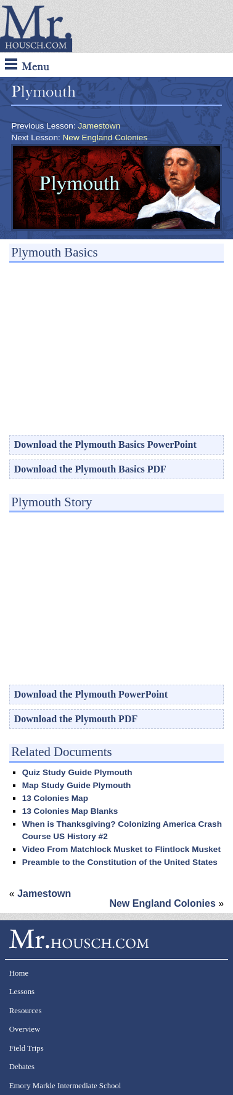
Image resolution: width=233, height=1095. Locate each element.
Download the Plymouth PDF (75, 719)
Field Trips (26, 1048)
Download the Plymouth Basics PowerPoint (105, 444)
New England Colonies (105, 137)
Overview (24, 1029)
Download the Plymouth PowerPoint (91, 694)
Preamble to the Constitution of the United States (120, 862)
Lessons (22, 991)
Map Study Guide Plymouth (76, 785)
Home (18, 973)
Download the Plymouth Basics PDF (90, 469)
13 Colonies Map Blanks (70, 811)
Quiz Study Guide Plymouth (77, 772)
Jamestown (99, 125)
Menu (27, 65)
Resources (25, 1010)
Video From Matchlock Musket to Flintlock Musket (121, 849)
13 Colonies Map (55, 798)
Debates (22, 1066)
